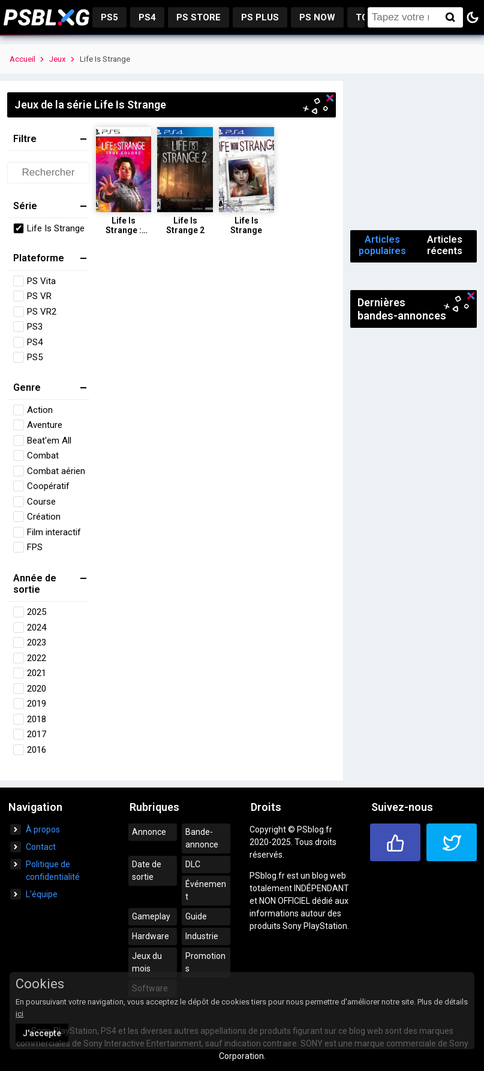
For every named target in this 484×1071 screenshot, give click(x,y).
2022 (36, 658)
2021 (36, 673)
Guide (196, 916)
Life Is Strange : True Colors (124, 230)
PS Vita (41, 281)
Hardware (150, 936)
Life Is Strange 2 (185, 225)
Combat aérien (56, 471)
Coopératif (48, 486)
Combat (43, 455)
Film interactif (54, 532)
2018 (36, 719)
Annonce (149, 832)
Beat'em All (49, 440)
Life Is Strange (56, 228)
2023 (36, 642)
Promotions (205, 962)
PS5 (109, 17)
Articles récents (444, 245)
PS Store (198, 17)
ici (19, 1013)
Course (41, 501)
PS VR (39, 296)
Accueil (22, 59)
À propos (43, 829)
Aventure (44, 425)
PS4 (147, 17)
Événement (205, 890)
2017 (36, 734)
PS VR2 (41, 311)
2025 (36, 612)
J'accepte (42, 1033)
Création (44, 516)
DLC (192, 864)
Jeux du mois (147, 962)
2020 (36, 688)
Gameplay (151, 916)
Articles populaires (382, 245)
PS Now (317, 17)
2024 (36, 627)
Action (40, 410)
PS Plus (260, 17)
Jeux (57, 59)
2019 (36, 703)
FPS (35, 547)
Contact (41, 847)
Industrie (201, 936)
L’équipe (42, 894)
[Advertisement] (413, 152)
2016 (36, 749)
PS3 (35, 326)
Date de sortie (146, 870)
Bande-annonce (201, 838)
